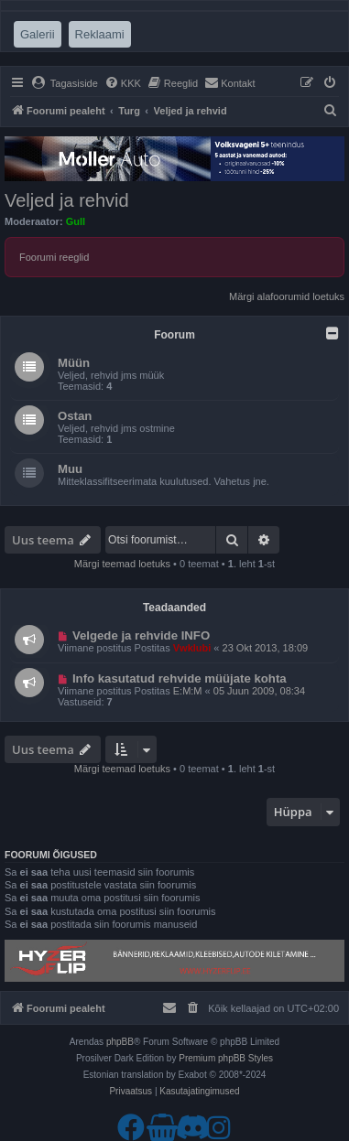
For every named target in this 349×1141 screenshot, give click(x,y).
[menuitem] (64, 83)
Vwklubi (192, 647)
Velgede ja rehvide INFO (141, 635)
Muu (70, 469)
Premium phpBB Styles (226, 1058)
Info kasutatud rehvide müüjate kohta (179, 678)
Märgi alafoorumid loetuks (286, 296)
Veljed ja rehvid (67, 200)
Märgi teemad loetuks (122, 563)
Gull (75, 221)
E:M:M (187, 690)
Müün (74, 363)
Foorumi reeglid (54, 257)
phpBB (120, 1042)
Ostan (75, 416)
